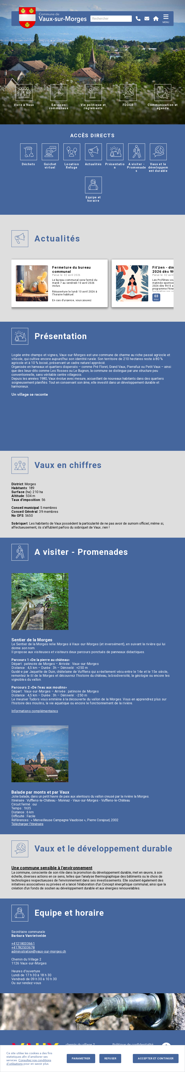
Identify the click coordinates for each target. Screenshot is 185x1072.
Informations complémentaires (34, 711)
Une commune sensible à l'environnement (51, 867)
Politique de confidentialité (132, 1044)
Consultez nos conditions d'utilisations (28, 1062)
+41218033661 (23, 944)
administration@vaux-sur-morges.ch (38, 951)
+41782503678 (23, 948)
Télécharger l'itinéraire (27, 824)
